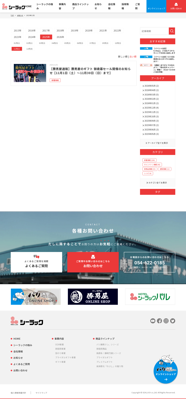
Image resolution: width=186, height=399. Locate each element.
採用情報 (125, 6)
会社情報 (111, 6)
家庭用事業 (60, 348)
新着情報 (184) (149, 160)
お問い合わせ (20, 370)
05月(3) (67, 43)
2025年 (46, 37)
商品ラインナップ (80, 6)
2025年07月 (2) (151, 125)
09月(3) (105, 43)
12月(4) (29, 48)
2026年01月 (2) (151, 103)
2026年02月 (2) (151, 98)
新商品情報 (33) (149, 169)
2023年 (17, 37)
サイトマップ (41, 392)
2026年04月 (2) (151, 90)
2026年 (60, 37)
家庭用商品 (101, 348)
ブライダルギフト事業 (65, 357)
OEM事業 (59, 344)
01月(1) (17, 43)
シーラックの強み (44, 6)
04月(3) (55, 43)
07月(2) (93, 43)
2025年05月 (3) (151, 133)
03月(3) (42, 43)
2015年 (17, 30)
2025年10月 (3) (151, 116)
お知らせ (98, 6)
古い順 (132, 56)
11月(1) (17, 48)
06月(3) (80, 43)
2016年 (32, 30)
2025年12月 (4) (151, 107)
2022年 (117, 30)
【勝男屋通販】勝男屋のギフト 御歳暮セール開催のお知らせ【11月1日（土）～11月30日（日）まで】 (90, 71)
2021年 (103, 30)
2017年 (46, 30)
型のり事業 (60, 353)
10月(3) (118, 43)
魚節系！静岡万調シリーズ (108, 353)
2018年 (60, 30)
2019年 (74, 30)
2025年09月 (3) (151, 120)
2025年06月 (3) (151, 129)
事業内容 (62, 6)
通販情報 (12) (165, 169)
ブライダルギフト (104, 357)
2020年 (89, 30)
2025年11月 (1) (151, 112)
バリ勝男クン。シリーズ (107, 344)
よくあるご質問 (21, 364)
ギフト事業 (60, 361)
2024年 (32, 37)
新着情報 (55, 80)
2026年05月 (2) (151, 85)
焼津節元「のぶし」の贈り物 (109, 366)
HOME (28, 6)
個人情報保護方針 (18, 392)
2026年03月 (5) (151, 94)
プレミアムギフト (104, 361)
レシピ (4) (147, 173)
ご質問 (137, 6)
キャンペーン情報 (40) (152, 164)
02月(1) (29, 43)
